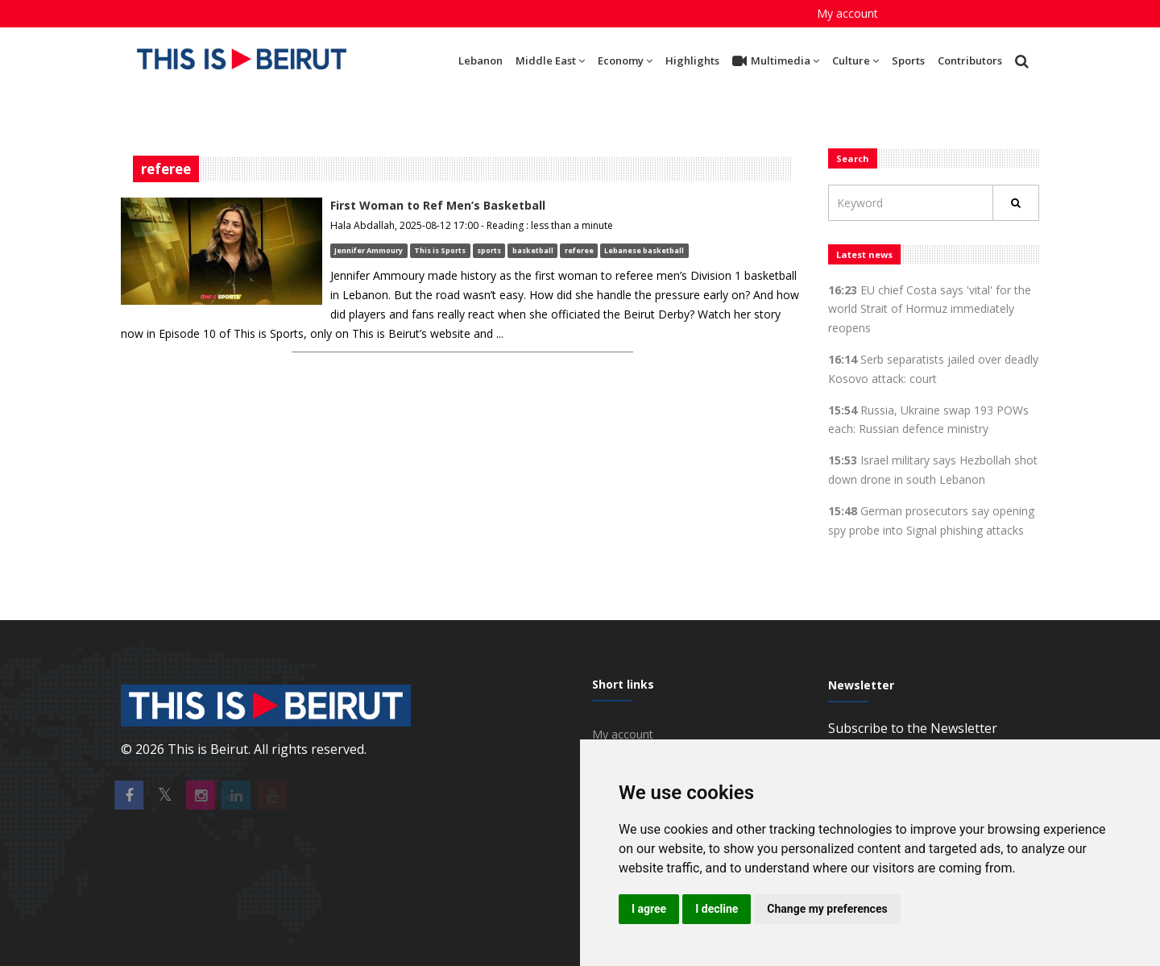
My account (847, 13)
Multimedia (775, 61)
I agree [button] (649, 908)
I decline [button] (716, 908)
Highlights (692, 60)
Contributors (970, 60)
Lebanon (480, 60)
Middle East (550, 60)
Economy (625, 60)
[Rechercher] (1015, 203)
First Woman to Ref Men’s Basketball (437, 205)
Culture (855, 60)
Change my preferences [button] (827, 908)
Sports (908, 60)
